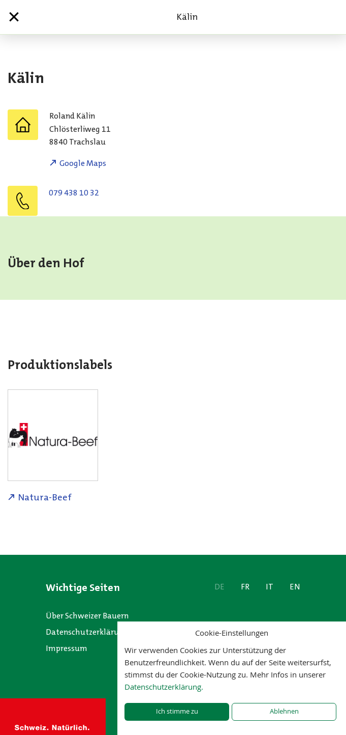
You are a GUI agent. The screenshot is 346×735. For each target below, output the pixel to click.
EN (295, 586)
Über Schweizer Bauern (87, 615)
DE (219, 586)
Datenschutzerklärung (87, 632)
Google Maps (82, 163)
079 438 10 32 (74, 192)
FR (245, 586)
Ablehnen (284, 711)
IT (269, 586)
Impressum (66, 648)
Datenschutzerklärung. (163, 687)
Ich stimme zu (177, 711)
